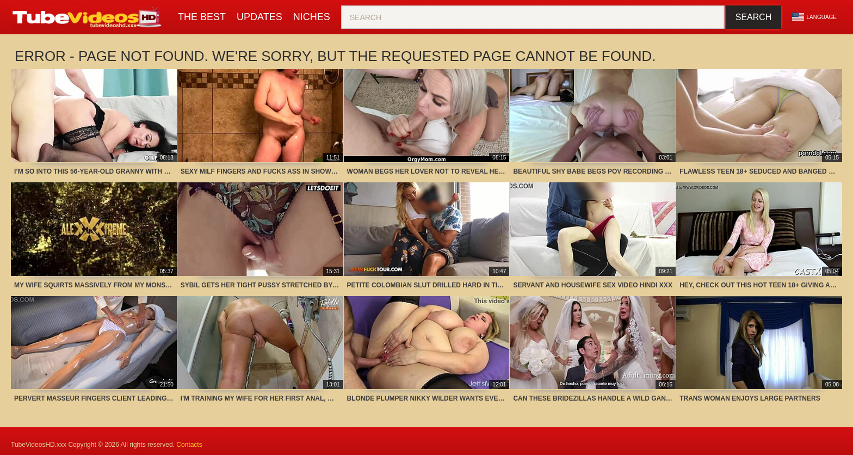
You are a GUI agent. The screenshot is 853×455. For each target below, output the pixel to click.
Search (753, 17)
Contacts (189, 444)
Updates (259, 16)
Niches (311, 16)
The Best (202, 16)
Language (814, 17)
